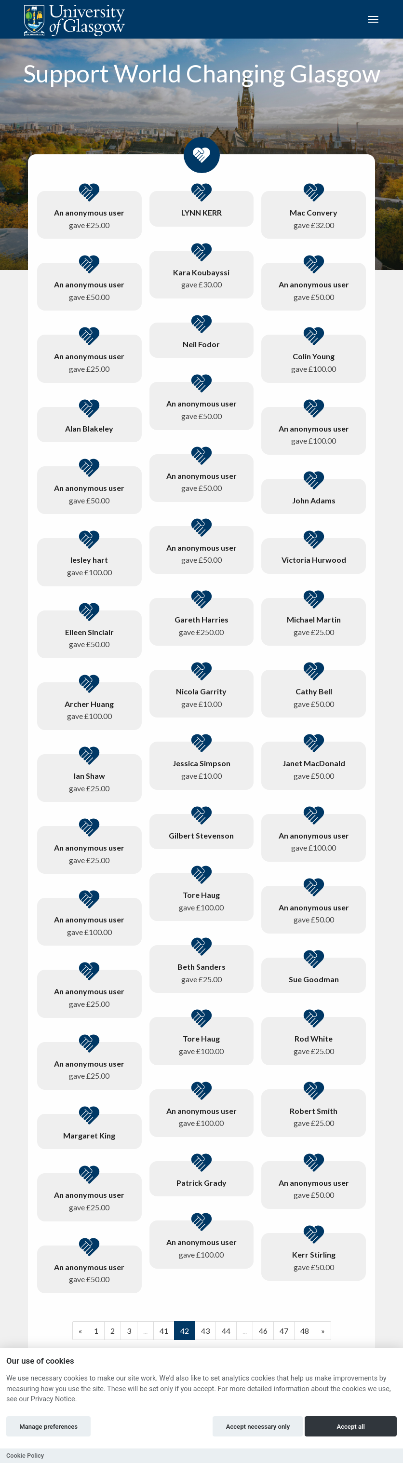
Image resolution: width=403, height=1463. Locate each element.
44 (226, 1330)
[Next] (323, 1331)
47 (284, 1330)
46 (263, 1330)
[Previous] (80, 1331)
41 (164, 1330)
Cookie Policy (25, 1455)
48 (304, 1330)
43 (205, 1330)
